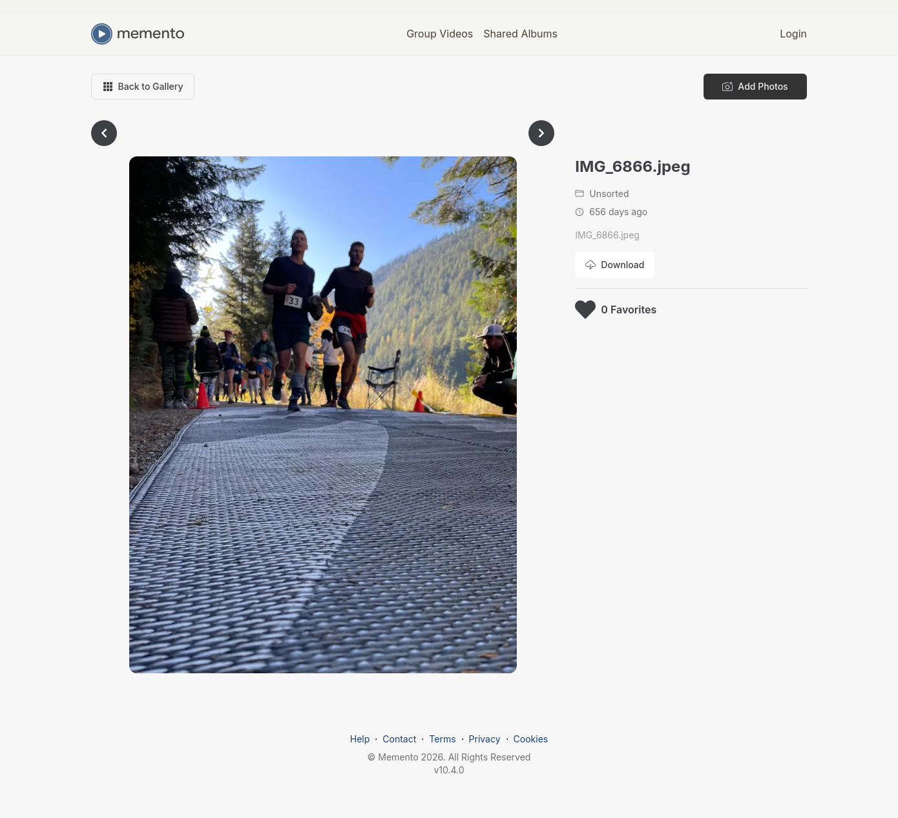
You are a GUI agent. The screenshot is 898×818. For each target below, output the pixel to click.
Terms (442, 738)
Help (360, 738)
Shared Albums (520, 33)
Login (793, 33)
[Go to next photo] (541, 133)
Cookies (531, 738)
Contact (399, 738)
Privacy (485, 738)
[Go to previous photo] (104, 133)
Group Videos (439, 33)
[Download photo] (614, 265)
